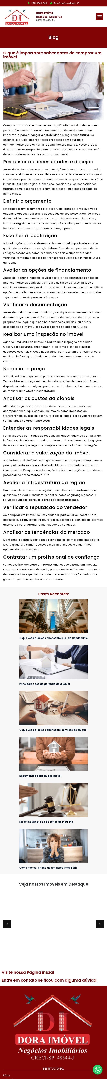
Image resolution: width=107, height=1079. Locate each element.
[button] (99, 16)
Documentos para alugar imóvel (40, 776)
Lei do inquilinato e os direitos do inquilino (46, 821)
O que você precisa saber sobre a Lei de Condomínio (53, 638)
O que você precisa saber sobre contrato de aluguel (53, 730)
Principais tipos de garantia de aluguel (44, 684)
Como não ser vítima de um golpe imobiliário (48, 867)
